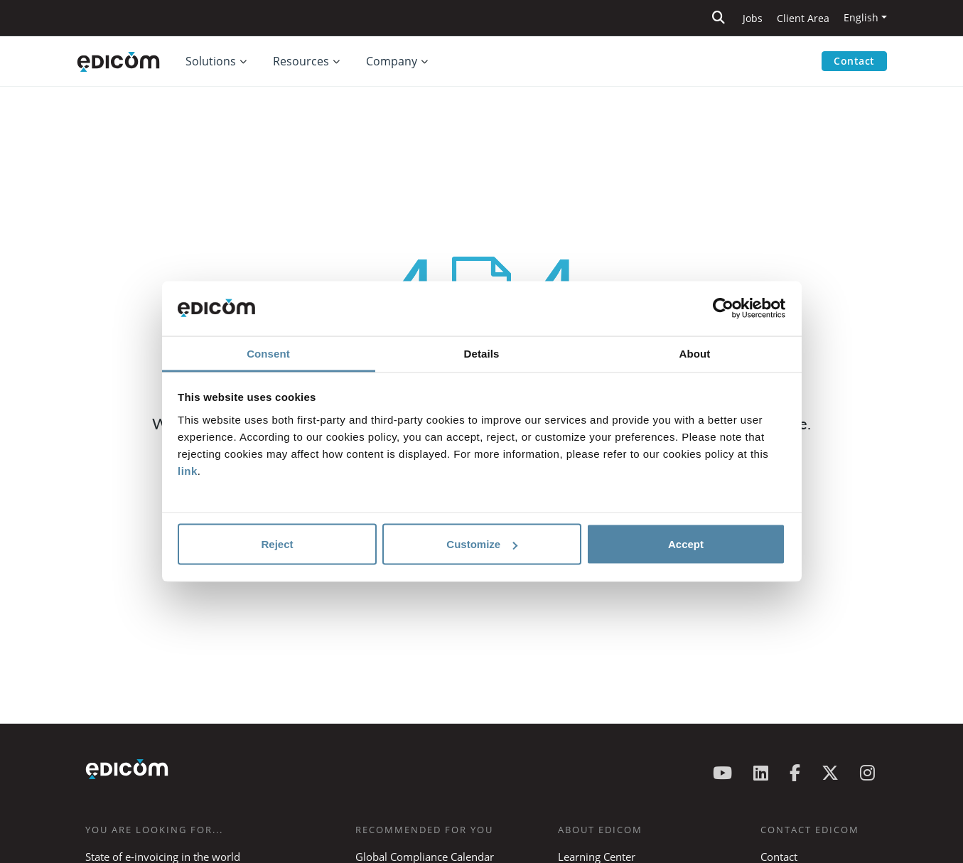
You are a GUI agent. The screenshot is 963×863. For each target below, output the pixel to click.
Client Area (803, 18)
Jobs (753, 18)
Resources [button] (301, 61)
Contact (854, 61)
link (188, 470)
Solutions (210, 61)
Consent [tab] (268, 353)
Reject (277, 544)
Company (391, 61)
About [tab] (695, 353)
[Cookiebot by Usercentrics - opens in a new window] (723, 308)
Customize (481, 544)
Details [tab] (482, 353)
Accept (686, 544)
